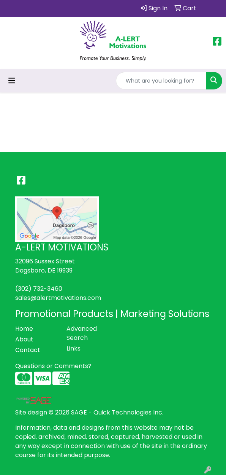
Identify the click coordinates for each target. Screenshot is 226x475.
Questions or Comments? (53, 366)
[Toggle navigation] (12, 80)
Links (73, 348)
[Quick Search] (161, 80)
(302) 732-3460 (38, 288)
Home (24, 328)
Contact (27, 350)
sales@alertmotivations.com (58, 297)
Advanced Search (81, 333)
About (24, 339)
